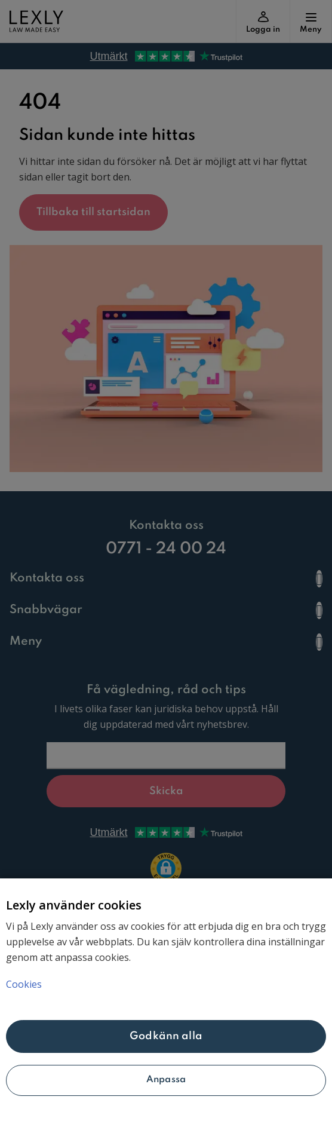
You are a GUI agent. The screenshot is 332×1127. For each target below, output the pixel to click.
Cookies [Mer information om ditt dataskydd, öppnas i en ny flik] (24, 984)
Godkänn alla (166, 1036)
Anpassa (166, 1080)
